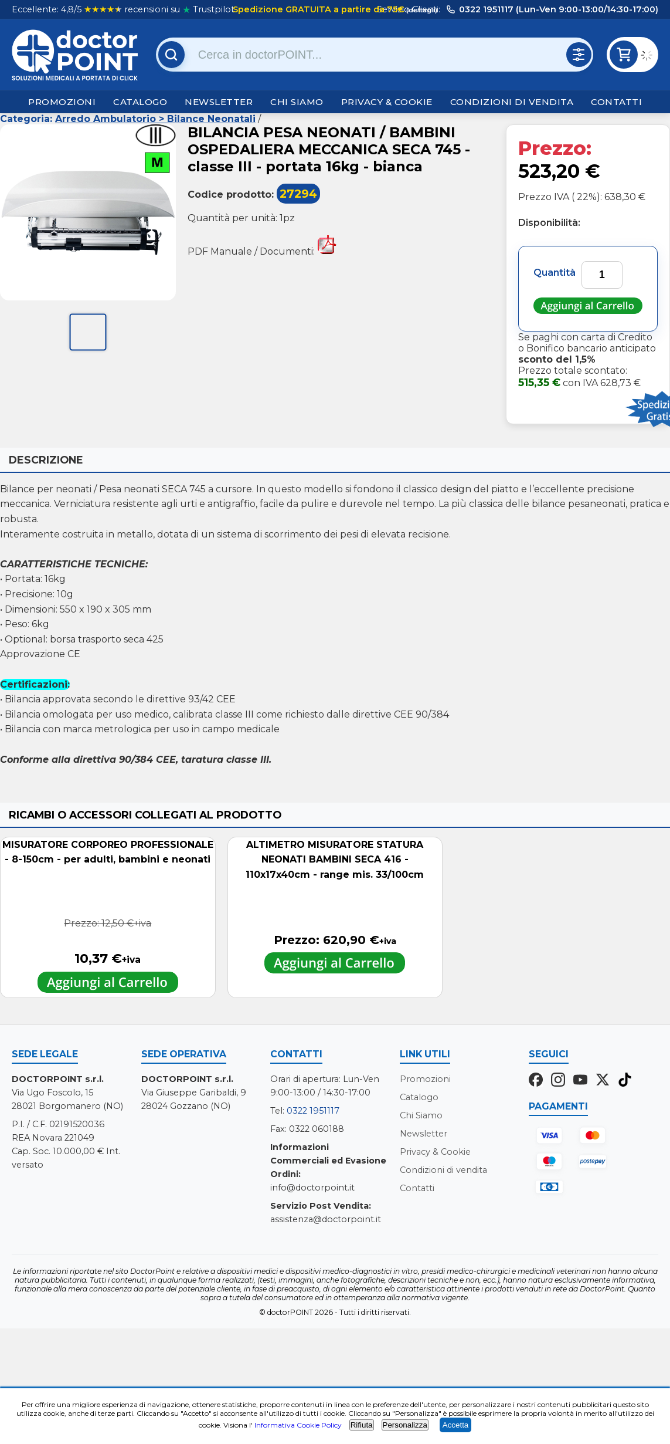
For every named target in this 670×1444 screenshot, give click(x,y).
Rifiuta (362, 1425)
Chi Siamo (297, 101)
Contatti (616, 101)
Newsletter (219, 101)
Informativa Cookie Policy (298, 1425)
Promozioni (62, 101)
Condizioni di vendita (512, 101)
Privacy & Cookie (387, 101)
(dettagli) (420, 10)
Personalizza (405, 1425)
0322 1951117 (313, 1110)
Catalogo (140, 101)
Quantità (554, 272)
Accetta (455, 1425)
